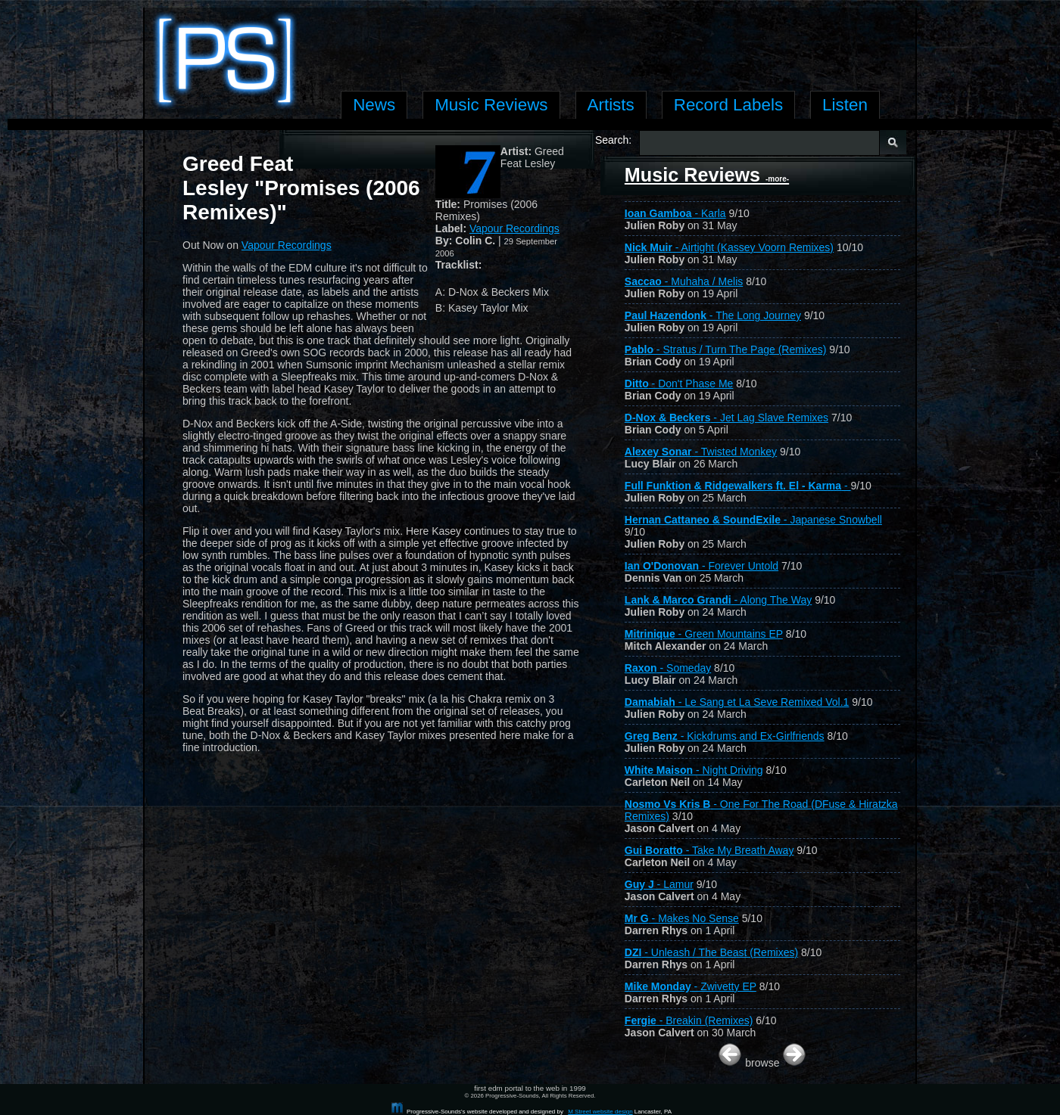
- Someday (668, 668)
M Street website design (600, 1111)
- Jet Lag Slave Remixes (726, 418)
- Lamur (659, 884)
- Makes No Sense (682, 918)
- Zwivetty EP (690, 986)
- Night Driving (694, 770)
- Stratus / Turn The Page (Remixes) (726, 349)
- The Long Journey (713, 315)
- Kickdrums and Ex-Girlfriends (725, 736)
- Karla (675, 213)
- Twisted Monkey (701, 452)
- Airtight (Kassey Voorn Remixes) (729, 247)
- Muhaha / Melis (684, 281)
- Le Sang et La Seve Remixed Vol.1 (737, 702)
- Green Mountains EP (704, 634)
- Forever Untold (701, 566)
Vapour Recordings (514, 228)
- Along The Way (718, 600)
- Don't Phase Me (679, 383)
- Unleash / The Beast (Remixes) (711, 952)
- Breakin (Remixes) (689, 1020)
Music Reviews (707, 174)
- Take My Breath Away (709, 850)
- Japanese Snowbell (753, 520)
